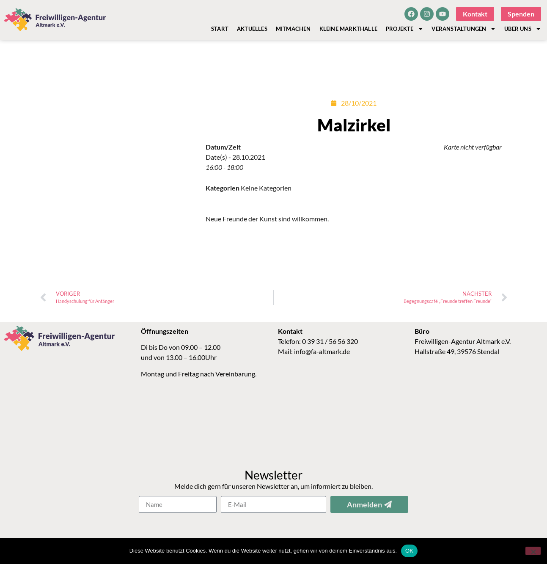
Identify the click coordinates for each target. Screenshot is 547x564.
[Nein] (533, 551)
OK (409, 551)
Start (219, 28)
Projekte (404, 29)
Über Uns (522, 29)
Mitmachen (293, 28)
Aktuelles (252, 28)
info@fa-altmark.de (322, 356)
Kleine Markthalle (348, 28)
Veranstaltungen (464, 29)
